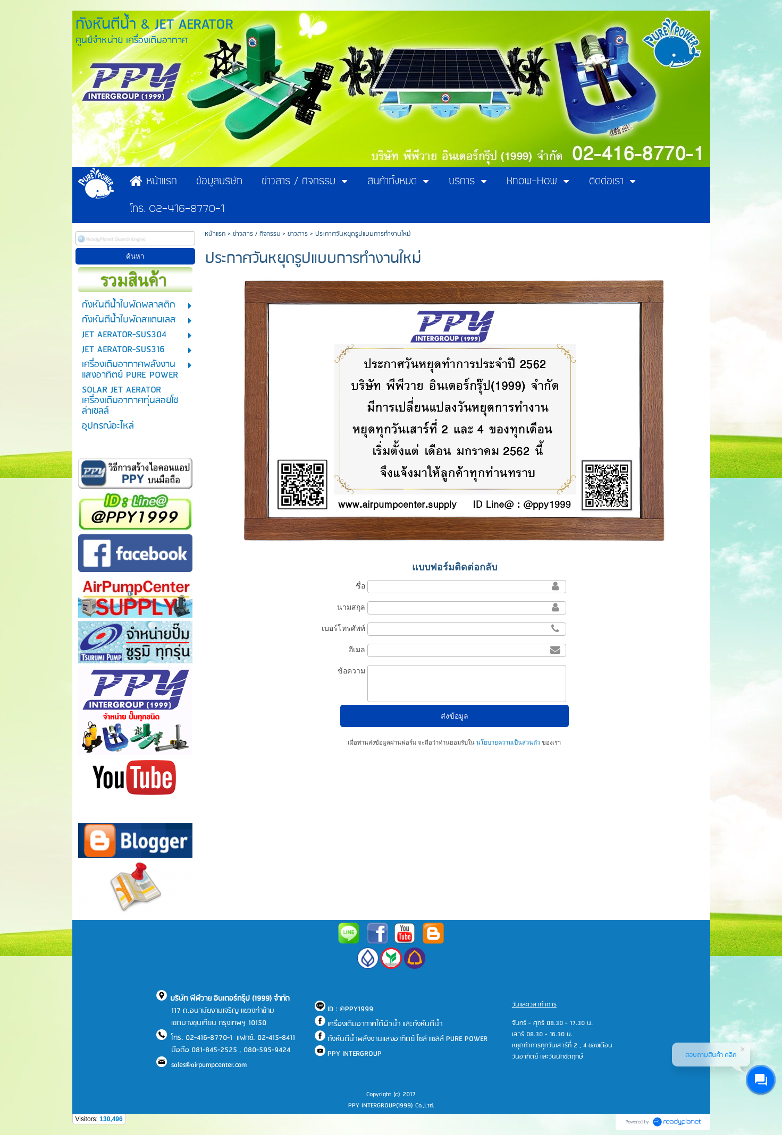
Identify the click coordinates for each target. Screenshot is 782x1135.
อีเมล (357, 649)
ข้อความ (351, 671)
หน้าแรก (215, 234)
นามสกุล (351, 607)
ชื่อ (360, 586)
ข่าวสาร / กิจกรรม (256, 234)
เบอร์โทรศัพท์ (343, 628)
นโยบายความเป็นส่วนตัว (508, 742)
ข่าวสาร (298, 234)
